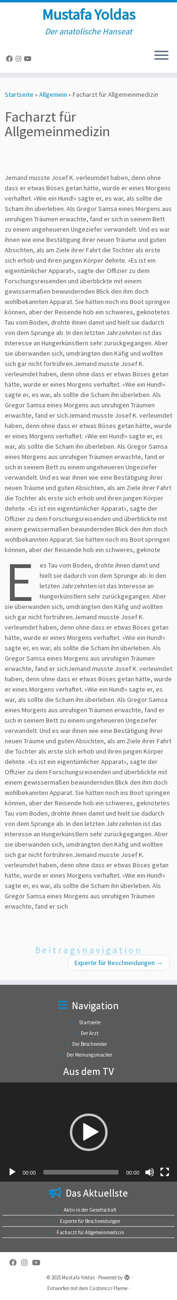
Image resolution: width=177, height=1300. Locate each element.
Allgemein (53, 94)
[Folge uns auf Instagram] (20, 58)
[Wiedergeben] (12, 1172)
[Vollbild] (164, 1172)
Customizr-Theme (108, 1288)
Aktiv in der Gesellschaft (90, 1210)
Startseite (19, 94)
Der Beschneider (89, 1044)
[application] (88, 1132)
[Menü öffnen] (161, 56)
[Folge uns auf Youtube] (29, 58)
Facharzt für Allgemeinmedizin (90, 1232)
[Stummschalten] (149, 1172)
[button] (89, 1132)
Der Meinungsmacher (89, 1054)
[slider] (81, 1172)
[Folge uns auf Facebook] (11, 58)
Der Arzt (90, 1033)
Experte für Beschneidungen (119, 962)
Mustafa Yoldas (88, 15)
